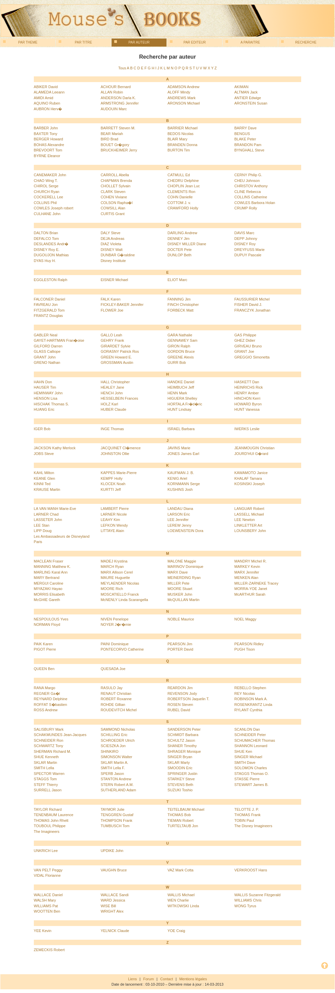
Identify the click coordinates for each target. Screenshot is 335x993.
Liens (132, 979)
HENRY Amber (246, 393)
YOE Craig (176, 931)
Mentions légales (193, 979)
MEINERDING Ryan (184, 578)
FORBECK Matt (181, 310)
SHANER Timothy (182, 746)
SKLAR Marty (179, 762)
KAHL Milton (44, 473)
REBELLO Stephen (250, 688)
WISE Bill (108, 906)
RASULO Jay (111, 688)
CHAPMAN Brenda (116, 181)
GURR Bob (177, 362)
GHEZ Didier (244, 340)
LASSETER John (48, 520)
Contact (166, 979)
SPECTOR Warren (49, 774)
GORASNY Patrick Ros (119, 351)
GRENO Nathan (47, 362)
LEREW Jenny (180, 525)
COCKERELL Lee (48, 197)
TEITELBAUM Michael (186, 809)
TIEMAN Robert (181, 820)
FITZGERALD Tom (49, 310)
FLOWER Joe (111, 310)
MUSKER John (180, 594)
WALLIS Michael (181, 895)
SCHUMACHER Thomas (254, 740)
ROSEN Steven (180, 705)
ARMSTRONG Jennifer (119, 103)
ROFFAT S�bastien (50, 705)
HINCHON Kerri (247, 398)
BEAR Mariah (111, 134)
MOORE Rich (111, 589)
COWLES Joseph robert (53, 208)
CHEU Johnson (247, 181)
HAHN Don (43, 382)
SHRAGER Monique (184, 751)
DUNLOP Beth (179, 255)
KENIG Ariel (177, 478)
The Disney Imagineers (253, 826)
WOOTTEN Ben (47, 911)
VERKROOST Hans (250, 870)
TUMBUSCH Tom (114, 826)
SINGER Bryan (180, 757)
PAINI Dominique (114, 644)
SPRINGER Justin (182, 774)
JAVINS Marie (179, 448)
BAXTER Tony (45, 134)
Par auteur (132, 42)
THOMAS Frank (247, 815)
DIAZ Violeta (110, 244)
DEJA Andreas (112, 239)
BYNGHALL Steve (249, 150)
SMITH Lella (44, 768)
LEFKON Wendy (114, 525)
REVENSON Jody (182, 693)
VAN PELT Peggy (48, 870)
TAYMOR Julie (112, 809)
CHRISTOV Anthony (251, 186)
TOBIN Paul (244, 820)
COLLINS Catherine (250, 197)
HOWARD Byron (248, 404)
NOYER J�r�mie (115, 624)
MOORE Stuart (180, 589)
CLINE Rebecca (247, 192)
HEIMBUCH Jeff (181, 387)
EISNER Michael (114, 280)
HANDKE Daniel (181, 382)
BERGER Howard (48, 139)
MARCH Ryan (112, 567)
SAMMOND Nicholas (117, 729)
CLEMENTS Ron (181, 192)
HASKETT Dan (246, 382)
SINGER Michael (248, 757)
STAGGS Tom (45, 779)
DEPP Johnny (245, 239)
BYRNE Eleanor (47, 156)
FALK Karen (110, 299)
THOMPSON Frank (116, 820)
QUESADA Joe (112, 669)
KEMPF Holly (111, 478)
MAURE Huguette (115, 578)
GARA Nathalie (180, 335)
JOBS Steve (44, 454)
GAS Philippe (245, 335)
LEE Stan (41, 525)
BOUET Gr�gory (114, 145)
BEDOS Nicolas (181, 134)
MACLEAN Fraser (48, 561)
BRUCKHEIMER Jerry (118, 150)
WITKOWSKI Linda (183, 906)
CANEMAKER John (50, 175)
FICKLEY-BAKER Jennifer (121, 305)
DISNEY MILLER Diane (187, 244)
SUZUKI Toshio (180, 790)
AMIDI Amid (43, 98)
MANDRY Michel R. (250, 561)
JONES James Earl (183, 454)
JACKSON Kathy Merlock (55, 448)
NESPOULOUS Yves (51, 619)
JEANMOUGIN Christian (254, 448)
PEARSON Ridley (249, 644)
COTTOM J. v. (179, 203)
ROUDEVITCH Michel (118, 710)
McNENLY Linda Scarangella (124, 600)
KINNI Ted (42, 484)
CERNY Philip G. (248, 175)
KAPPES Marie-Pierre (118, 473)
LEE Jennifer (178, 520)
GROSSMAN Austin (116, 362)
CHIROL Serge (46, 186)
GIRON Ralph (179, 346)
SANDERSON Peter (184, 729)
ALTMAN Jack (246, 92)
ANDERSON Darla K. (118, 98)
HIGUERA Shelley (182, 398)
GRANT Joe (244, 351)
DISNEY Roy (245, 244)
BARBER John (46, 128)
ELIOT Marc (177, 280)
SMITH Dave (245, 762)
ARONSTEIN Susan (250, 103)
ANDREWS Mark (182, 98)
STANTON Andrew (115, 779)
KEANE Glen (44, 478)
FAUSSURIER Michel (252, 299)
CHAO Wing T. (46, 181)
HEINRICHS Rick (248, 387)
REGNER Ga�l (47, 693)
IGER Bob (42, 429)
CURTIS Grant (112, 214)
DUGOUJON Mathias (51, 255)
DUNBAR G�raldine (117, 255)
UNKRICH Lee (46, 851)
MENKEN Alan (246, 578)
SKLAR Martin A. (114, 762)
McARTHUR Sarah (250, 594)
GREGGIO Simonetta (252, 357)
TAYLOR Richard (48, 809)
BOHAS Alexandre (49, 145)
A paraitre (242, 42)
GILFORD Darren (48, 346)
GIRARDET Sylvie (115, 346)
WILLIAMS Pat (46, 906)
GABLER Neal (45, 335)
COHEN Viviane (113, 197)
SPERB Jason (112, 774)
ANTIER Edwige (247, 98)
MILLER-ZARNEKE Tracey (256, 583)
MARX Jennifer (246, 572)
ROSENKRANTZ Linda (253, 705)
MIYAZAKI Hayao (48, 589)
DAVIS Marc (244, 233)
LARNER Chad (46, 514)
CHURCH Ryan (46, 192)
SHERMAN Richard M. (52, 751)
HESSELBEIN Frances (119, 398)
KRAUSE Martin (47, 489)
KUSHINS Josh (180, 489)
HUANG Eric (44, 409)
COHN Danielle (180, 197)
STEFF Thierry (46, 785)
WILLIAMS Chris (248, 900)
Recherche (299, 42)
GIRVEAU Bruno (248, 346)
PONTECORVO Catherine (122, 649)
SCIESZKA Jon (113, 746)
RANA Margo (44, 688)
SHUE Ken (243, 751)
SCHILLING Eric (113, 735)
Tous (122, 68)
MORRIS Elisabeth (49, 594)
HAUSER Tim (45, 387)
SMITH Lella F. (112, 768)
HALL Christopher (115, 382)
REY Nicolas (244, 693)
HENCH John (111, 393)
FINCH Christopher (183, 305)
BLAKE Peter (245, 139)
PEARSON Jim (180, 644)
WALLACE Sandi (114, 895)
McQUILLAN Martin (183, 600)
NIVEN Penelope (114, 619)
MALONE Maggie (182, 561)
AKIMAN (241, 87)
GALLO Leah (111, 335)
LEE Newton (244, 520)
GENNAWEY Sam (182, 340)
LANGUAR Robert (249, 509)
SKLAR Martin (45, 762)
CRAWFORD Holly (183, 208)
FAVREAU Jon (46, 305)
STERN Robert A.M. (116, 785)
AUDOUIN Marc (113, 109)
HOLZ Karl (109, 404)
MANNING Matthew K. (52, 567)
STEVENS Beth (180, 785)
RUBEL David (179, 710)
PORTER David (180, 649)
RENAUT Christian (115, 693)
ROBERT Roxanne (116, 699)
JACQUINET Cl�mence (120, 448)
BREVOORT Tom (48, 150)
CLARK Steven (112, 192)
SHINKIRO (109, 751)
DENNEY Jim (179, 239)
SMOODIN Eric (180, 768)
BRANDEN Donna (182, 145)
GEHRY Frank (112, 340)
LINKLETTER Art (248, 525)
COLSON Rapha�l (116, 203)
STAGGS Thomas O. (251, 774)
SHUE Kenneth (46, 757)
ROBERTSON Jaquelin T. (188, 699)
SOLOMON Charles (250, 768)
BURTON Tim (179, 150)
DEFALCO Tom (46, 239)
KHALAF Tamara (248, 478)
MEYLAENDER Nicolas (119, 583)
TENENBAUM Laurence (53, 815)
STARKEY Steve (181, 779)
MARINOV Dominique (185, 567)
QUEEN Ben (44, 669)
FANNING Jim (179, 299)
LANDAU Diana (180, 509)
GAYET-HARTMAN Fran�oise (59, 340)
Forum (148, 979)
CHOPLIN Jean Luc (184, 186)
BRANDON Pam (248, 145)
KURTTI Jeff (110, 489)
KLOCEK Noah (112, 484)
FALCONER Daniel (49, 299)
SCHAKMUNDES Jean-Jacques (60, 735)
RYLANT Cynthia (248, 710)
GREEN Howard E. (116, 357)
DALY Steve (110, 233)
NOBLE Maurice (181, 619)
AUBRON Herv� (48, 109)
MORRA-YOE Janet (250, 589)
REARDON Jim (180, 688)
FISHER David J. (248, 305)
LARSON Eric (179, 514)
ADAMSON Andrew (183, 87)
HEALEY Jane (112, 387)
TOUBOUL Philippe (50, 826)
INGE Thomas (112, 429)
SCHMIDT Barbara (183, 735)
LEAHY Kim (110, 520)
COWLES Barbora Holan (254, 203)
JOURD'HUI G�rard (251, 454)
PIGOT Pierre (45, 649)
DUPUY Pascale (248, 255)
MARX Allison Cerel (116, 572)
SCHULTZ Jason (181, 740)
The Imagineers (46, 832)
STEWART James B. (251, 785)
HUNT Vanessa (247, 409)
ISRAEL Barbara (181, 429)
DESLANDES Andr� (51, 244)
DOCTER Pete (180, 250)
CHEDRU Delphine (183, 181)
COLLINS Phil (45, 203)
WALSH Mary (45, 900)
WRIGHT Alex (111, 911)
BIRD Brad (109, 139)
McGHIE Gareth (47, 600)
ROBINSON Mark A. (251, 699)
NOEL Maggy (245, 619)
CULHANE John (47, 214)
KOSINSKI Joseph (249, 484)
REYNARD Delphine (50, 699)
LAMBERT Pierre (114, 509)
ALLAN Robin (111, 92)
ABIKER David (46, 87)
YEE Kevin (43, 931)
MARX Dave (178, 572)
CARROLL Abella (114, 175)
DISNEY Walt (111, 250)
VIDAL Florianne (47, 875)
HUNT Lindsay (179, 409)
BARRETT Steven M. (117, 128)
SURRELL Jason (48, 790)
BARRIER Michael (183, 128)
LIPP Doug (43, 531)
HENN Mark (177, 393)
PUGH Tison (244, 649)
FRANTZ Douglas (48, 316)
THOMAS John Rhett (51, 820)
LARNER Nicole (113, 514)
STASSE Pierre (247, 779)
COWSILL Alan (112, 208)
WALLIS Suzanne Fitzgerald (257, 895)
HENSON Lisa (45, 398)
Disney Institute (113, 261)
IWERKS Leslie (247, 429)
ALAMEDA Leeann (49, 92)
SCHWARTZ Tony (48, 746)
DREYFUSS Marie (249, 250)
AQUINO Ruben (47, 103)
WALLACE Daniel (48, 895)
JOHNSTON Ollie (114, 454)
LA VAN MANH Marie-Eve (55, 509)
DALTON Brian (46, 233)
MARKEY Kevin (247, 567)
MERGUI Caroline (48, 583)
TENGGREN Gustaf (116, 815)
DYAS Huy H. (45, 261)
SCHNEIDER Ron (48, 740)
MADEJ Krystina (113, 561)
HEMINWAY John (48, 393)
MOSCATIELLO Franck (119, 594)
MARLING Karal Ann (51, 572)
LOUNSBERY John (250, 531)
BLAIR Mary (177, 139)
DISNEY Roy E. (47, 250)
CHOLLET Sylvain (115, 186)
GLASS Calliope (47, 351)
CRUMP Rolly (245, 208)
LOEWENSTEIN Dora (185, 531)
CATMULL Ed (179, 175)
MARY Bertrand (47, 578)
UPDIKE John (111, 851)
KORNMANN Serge (184, 484)
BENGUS (242, 134)
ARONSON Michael (184, 103)
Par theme (20, 42)
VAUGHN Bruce (113, 870)
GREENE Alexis (181, 357)
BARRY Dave (245, 128)
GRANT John (45, 357)
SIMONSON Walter (116, 757)
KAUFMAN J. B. (181, 473)
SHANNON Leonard (250, 746)
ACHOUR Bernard (115, 87)
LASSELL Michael (249, 514)
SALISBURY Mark (49, 729)
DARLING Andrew (182, 233)
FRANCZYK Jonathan (252, 310)
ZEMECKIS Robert (49, 950)
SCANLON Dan (247, 729)
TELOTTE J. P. (246, 809)
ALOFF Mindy (179, 92)
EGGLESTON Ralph (50, 280)
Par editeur (188, 42)
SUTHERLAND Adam (118, 790)
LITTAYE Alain (112, 531)
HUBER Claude (113, 409)
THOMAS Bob (179, 815)
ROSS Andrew (46, 710)
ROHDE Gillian (112, 705)
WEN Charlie (178, 900)
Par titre (75, 42)
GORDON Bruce (181, 351)
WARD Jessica (112, 900)
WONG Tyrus (245, 906)
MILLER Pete (178, 583)
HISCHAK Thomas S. (51, 404)
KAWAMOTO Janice (251, 473)
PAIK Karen (43, 644)
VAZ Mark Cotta (180, 870)
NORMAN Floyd (47, 624)
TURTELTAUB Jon (183, 826)
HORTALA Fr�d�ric (185, 404)
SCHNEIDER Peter (250, 735)
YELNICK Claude (114, 931)
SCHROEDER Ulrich (117, 740)
